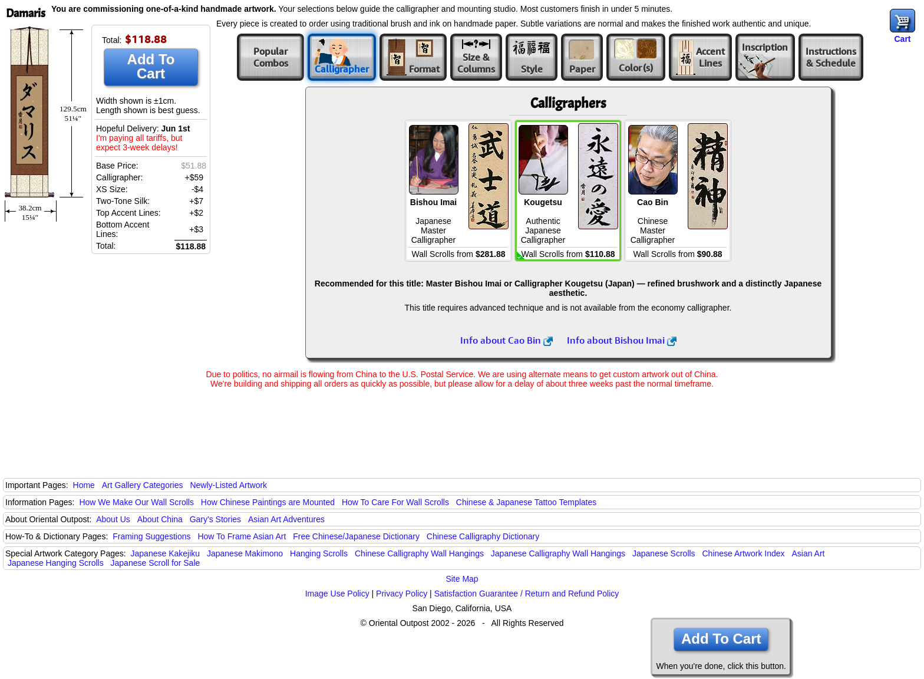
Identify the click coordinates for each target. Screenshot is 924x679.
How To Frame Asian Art (241, 536)
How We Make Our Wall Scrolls (136, 502)
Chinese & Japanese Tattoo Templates (526, 502)
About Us (113, 519)
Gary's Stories (215, 519)
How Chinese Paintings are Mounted (268, 502)
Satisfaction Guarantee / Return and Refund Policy (526, 593)
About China (160, 519)
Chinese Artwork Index (743, 553)
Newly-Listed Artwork (228, 485)
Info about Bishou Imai (621, 340)
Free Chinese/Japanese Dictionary (356, 536)
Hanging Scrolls (319, 553)
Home (84, 485)
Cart (902, 39)
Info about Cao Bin (506, 340)
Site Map (462, 579)
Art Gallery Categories (142, 485)
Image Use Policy (337, 593)
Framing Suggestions (151, 536)
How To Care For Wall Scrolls (395, 502)
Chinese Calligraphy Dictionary (483, 536)
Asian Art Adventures (286, 519)
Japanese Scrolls (663, 553)
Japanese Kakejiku (165, 553)
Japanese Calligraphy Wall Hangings (558, 553)
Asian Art (807, 553)
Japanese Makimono (245, 553)
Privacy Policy (401, 593)
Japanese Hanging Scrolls (56, 563)
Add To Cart (151, 66)
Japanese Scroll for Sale (155, 563)
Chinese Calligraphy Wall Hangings (419, 553)
